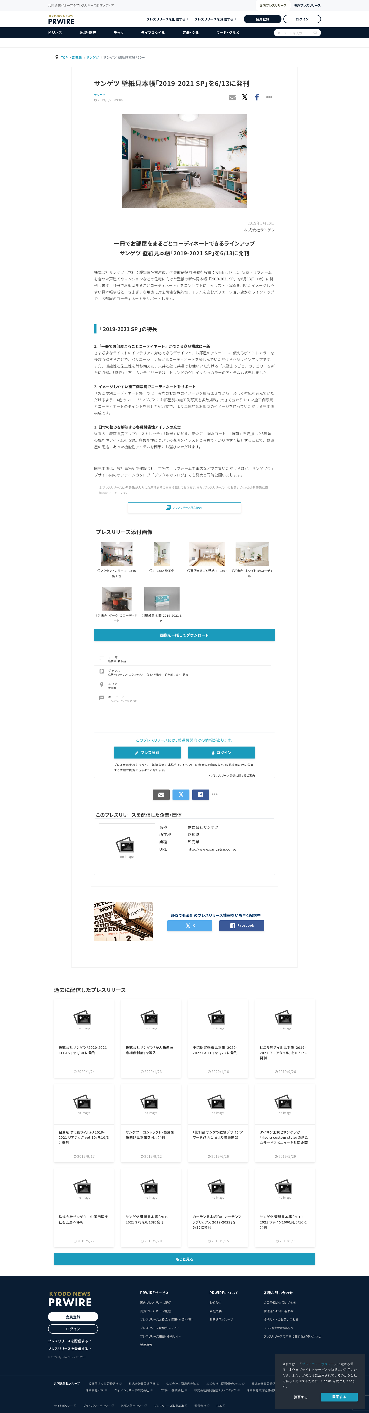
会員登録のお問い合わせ (280, 1302)
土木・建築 (182, 674)
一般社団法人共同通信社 (102, 1383)
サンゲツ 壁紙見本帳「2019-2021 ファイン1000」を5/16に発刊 (284, 1222)
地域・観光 (88, 32)
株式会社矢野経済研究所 (263, 1390)
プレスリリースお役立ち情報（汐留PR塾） (166, 1319)
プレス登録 (147, 752)
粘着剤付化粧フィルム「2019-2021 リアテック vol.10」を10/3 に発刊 (84, 1137)
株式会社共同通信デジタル (223, 1383)
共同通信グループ (221, 1319)
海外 (300, 5)
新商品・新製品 (117, 661)
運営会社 (201, 1405)
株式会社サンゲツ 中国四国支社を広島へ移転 (84, 1219)
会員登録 (262, 19)
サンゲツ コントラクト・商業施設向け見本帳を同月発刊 (150, 1134)
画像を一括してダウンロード (184, 635)
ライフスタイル (153, 32)
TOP (64, 57)
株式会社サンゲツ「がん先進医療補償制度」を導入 (150, 1049)
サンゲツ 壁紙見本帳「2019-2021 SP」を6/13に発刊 (150, 1219)
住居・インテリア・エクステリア (126, 674)
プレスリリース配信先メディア (159, 1328)
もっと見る (185, 1259)
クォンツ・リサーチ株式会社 (131, 1390)
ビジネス (55, 32)
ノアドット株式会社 (172, 1390)
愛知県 (112, 688)
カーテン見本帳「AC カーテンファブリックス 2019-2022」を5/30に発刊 (218, 1222)
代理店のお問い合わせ (279, 1311)
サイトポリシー (62, 1405)
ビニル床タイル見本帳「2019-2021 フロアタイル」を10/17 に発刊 (285, 1052)
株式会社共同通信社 (142, 1383)
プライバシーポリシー (318, 1364)
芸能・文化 (190, 32)
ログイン (302, 19)
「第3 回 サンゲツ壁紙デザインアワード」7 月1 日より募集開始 (217, 1137)
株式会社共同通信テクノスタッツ (215, 1390)
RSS (220, 1405)
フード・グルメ (228, 32)
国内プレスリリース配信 (155, 1302)
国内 (257, 6)
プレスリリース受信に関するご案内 (231, 775)
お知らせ (215, 1302)
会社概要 (215, 1311)
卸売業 (77, 57)
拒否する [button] (301, 1397)
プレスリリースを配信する (166, 19)
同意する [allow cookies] (339, 1397)
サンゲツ (94, 57)
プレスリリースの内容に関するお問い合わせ (292, 1336)
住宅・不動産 (155, 674)
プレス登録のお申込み (278, 1328)
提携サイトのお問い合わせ (281, 1319)
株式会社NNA (95, 1390)
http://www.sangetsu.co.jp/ (214, 849)
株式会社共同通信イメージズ (270, 1383)
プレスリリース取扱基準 (169, 1405)
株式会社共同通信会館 (181, 1383)
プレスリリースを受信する (213, 19)
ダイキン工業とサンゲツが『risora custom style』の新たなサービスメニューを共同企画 (284, 1139)
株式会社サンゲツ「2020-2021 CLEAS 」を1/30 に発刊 (82, 1052)
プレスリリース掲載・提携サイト (160, 1336)
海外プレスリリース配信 (155, 1311)
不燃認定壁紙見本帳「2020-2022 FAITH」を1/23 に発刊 (217, 1049)
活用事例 (146, 1345)
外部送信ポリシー (132, 1405)
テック (119, 32)
